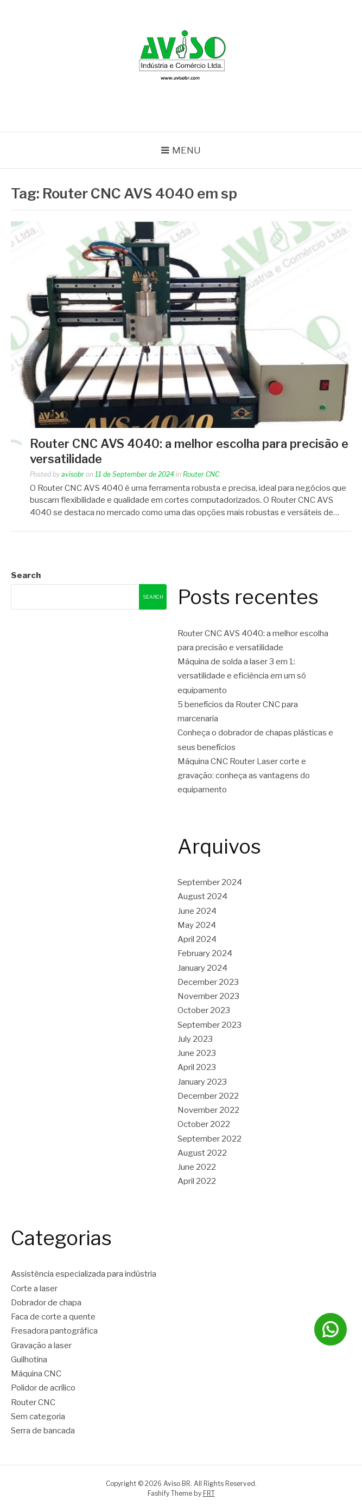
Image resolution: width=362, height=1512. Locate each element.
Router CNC (201, 474)
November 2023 (208, 996)
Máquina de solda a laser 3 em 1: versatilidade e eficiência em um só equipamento (241, 676)
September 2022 (209, 1139)
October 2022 (203, 1124)
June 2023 (196, 1053)
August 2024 (202, 896)
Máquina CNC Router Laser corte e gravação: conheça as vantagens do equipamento (243, 776)
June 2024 (197, 911)
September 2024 (209, 882)
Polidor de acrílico (43, 1388)
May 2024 (196, 925)
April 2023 (196, 1067)
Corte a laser (34, 1288)
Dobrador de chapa (46, 1303)
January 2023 (202, 1082)
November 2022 (208, 1110)
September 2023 (209, 1025)
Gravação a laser (41, 1345)
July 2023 (195, 1039)
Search (26, 575)
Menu (186, 150)
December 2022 (208, 1096)
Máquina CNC (36, 1374)
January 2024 (202, 968)
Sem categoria (38, 1416)
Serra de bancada (43, 1431)
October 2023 (203, 1010)
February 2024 (204, 953)
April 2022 (196, 1181)
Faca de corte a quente (53, 1317)
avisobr (72, 474)
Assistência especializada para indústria (83, 1274)
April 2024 (197, 939)
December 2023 (208, 982)
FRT (209, 1493)
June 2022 (196, 1167)
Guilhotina (29, 1359)
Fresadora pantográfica (54, 1331)
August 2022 (202, 1153)
